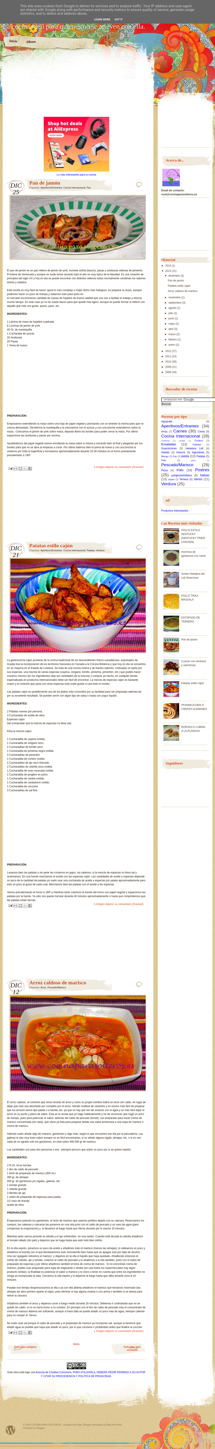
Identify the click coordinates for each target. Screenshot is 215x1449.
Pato (163, 460)
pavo (193, 460)
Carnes (180, 431)
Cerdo (201, 431)
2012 (168, 351)
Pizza (164, 470)
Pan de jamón (44, 183)
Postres (202, 470)
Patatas (91, 550)
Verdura (100, 550)
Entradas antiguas (25, 1346)
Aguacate (166, 421)
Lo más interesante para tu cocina (76, 174)
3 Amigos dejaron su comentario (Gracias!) (119, 904)
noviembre (174, 297)
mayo (172, 323)
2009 (168, 366)
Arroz (43, 987)
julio (171, 313)
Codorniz (165, 440)
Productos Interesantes (174, 510)
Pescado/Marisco (57, 987)
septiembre (175, 302)
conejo (182, 440)
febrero (172, 339)
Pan (89, 187)
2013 (168, 270)
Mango (164, 456)
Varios (198, 479)
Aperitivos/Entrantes (51, 187)
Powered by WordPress (10, 1430)
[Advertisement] (76, 85)
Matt (79, 1424)
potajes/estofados (182, 475)
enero (172, 344)
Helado (165, 452)
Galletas (196, 444)
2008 (168, 372)
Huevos (180, 452)
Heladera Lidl (194, 448)
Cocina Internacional (74, 187)
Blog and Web (114, 1424)
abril (171, 329)
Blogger (40, 1428)
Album (31, 42)
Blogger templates (93, 1424)
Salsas (204, 475)
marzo (172, 334)
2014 (168, 265)
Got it (118, 19)
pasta (185, 456)
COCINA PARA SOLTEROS (46, 1424)
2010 (168, 361)
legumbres (198, 452)
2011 (168, 356)
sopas (171, 479)
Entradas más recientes (132, 1348)
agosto (172, 307)
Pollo (180, 470)
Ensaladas (168, 444)
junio (171, 318)
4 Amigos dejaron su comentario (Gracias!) (119, 467)
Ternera (183, 479)
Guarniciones (169, 448)
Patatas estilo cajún (51, 545)
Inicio (13, 41)
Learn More (102, 19)
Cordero (198, 440)
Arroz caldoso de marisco (57, 982)
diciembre (174, 275)
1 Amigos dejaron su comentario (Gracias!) (119, 1331)
